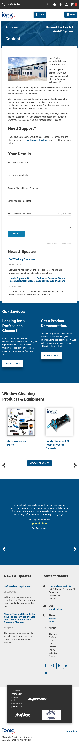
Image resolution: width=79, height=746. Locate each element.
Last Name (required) (18, 175)
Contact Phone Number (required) (23, 188)
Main (40, 14)
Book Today (12, 363)
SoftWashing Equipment (22, 259)
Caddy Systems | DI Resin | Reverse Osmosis (57, 445)
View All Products (39, 463)
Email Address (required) (19, 201)
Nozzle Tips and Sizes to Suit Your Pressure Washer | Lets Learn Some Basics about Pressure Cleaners (38, 279)
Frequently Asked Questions (35, 140)
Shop (71, 14)
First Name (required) (18, 162)
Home (8, 27)
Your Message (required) (19, 214)
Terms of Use (70, 731)
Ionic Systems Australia (60, 586)
